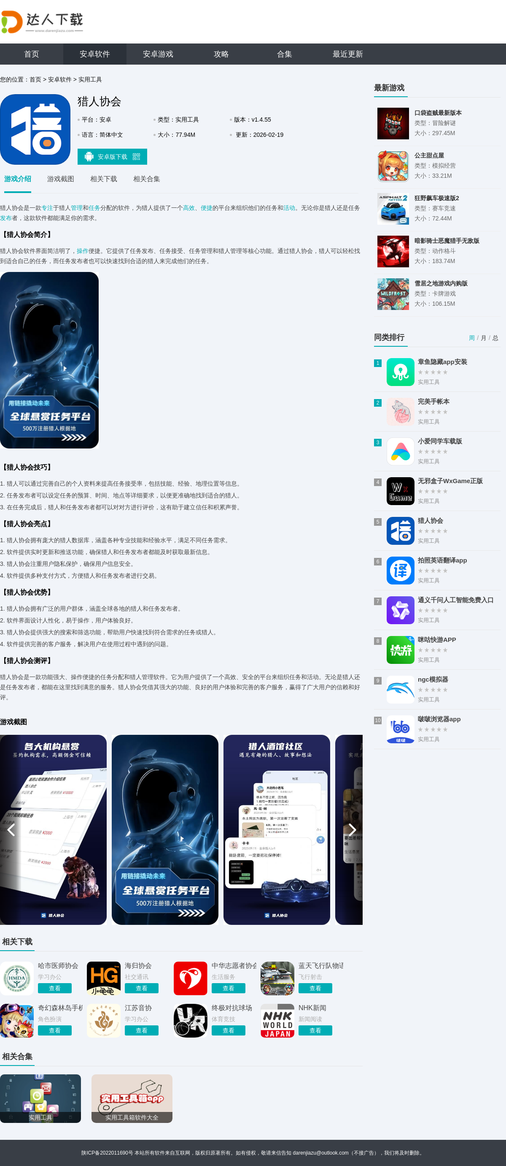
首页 (31, 54)
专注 (47, 207)
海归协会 (138, 965)
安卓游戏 (158, 54)
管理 (77, 207)
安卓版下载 (112, 156)
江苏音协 (138, 1007)
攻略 (221, 54)
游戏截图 (60, 178)
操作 (83, 250)
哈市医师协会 (58, 965)
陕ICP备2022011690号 (107, 1153)
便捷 (207, 207)
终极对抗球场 (232, 1007)
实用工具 (90, 79)
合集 (284, 54)
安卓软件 (95, 54)
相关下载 (103, 178)
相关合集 (146, 178)
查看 (55, 988)
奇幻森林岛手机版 (60, 1007)
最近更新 (348, 54)
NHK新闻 (312, 1007)
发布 (6, 218)
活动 (289, 207)
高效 (189, 207)
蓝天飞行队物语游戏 (321, 965)
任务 (94, 207)
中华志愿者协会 (234, 965)
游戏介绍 (17, 178)
